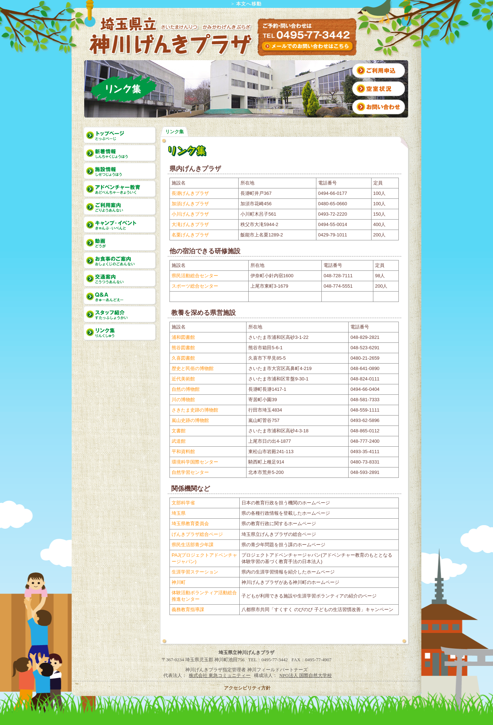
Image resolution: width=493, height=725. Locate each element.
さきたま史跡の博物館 (195, 410)
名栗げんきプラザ (190, 234)
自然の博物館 (186, 389)
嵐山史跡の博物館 (190, 420)
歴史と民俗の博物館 (193, 368)
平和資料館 (183, 451)
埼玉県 (179, 513)
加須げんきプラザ (190, 203)
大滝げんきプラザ (190, 224)
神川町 (179, 582)
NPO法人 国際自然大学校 (305, 675)
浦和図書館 (183, 337)
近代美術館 (183, 378)
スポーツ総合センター (195, 286)
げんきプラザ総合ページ (197, 534)
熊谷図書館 (183, 347)
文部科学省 (183, 502)
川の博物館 (183, 399)
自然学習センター (190, 472)
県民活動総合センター (195, 275)
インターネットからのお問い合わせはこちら (307, 46)
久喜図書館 (183, 358)
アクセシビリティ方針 (247, 688)
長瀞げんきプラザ (190, 193)
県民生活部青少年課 (193, 544)
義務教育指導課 (188, 609)
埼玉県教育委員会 (190, 523)
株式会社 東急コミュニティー (219, 675)
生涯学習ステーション (195, 572)
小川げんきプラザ (190, 214)
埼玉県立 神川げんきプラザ (170, 36)
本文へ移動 (249, 3)
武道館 (179, 441)
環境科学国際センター (195, 462)
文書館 (179, 430)
